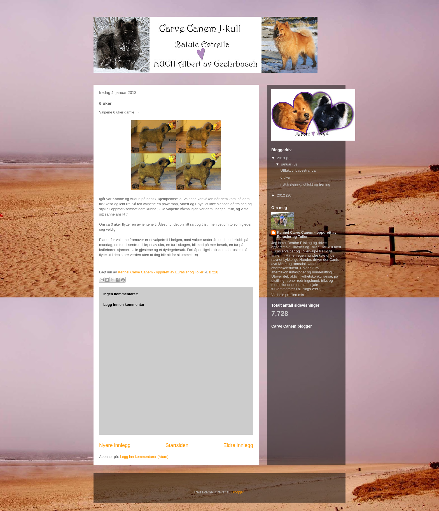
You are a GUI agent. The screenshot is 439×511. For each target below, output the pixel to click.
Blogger (238, 492)
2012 (281, 195)
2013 (281, 158)
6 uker (285, 177)
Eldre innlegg (238, 445)
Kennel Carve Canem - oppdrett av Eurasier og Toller (306, 234)
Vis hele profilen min (287, 295)
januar (287, 164)
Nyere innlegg (114, 445)
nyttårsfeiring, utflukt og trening (305, 184)
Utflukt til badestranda (298, 170)
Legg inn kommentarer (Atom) (144, 457)
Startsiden (176, 445)
